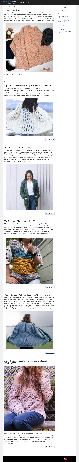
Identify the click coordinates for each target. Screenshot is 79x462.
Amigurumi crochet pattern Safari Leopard (64, 21)
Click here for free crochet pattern (13, 74)
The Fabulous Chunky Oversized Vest (20, 221)
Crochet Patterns (24, 2)
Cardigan (9, 76)
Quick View (50, 139)
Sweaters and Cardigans (26, 7)
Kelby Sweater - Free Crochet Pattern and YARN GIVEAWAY (25, 362)
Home (6, 7)
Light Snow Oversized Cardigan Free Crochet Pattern (27, 85)
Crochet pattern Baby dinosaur (65, 25)
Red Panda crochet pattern (64, 16)
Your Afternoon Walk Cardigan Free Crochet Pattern (27, 295)
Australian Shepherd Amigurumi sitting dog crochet (65, 30)
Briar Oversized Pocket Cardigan (18, 147)
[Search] (71, 2)
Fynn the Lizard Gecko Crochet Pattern (63, 11)
